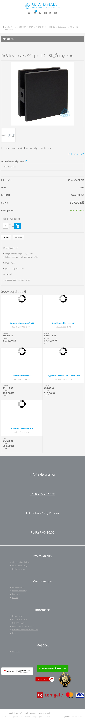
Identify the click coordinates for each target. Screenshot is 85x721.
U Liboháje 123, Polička (42, 513)
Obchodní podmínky (21, 562)
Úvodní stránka (9, 27)
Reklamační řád (18, 569)
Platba (15, 597)
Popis (6, 237)
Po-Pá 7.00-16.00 (42, 532)
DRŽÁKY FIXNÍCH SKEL (46, 27)
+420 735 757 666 (42, 494)
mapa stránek (8, 713)
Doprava (16, 594)
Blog (14, 633)
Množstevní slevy (19, 619)
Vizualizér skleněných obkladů (25, 629)
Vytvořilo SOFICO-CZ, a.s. (72, 716)
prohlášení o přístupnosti (26, 713)
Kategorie (42, 39)
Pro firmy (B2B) (18, 622)
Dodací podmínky (19, 590)
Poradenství (17, 616)
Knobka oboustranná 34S (22, 323)
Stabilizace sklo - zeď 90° (63, 323)
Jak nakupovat (18, 587)
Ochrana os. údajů (20, 565)
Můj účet (16, 651)
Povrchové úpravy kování (23, 626)
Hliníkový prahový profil (21, 428)
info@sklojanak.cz (42, 474)
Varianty (18, 237)
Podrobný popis (76, 154)
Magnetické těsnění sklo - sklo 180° (63, 375)
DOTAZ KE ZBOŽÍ (13, 219)
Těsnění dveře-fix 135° (21, 375)
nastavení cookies (45, 713)
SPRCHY (22, 27)
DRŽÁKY (32, 27)
